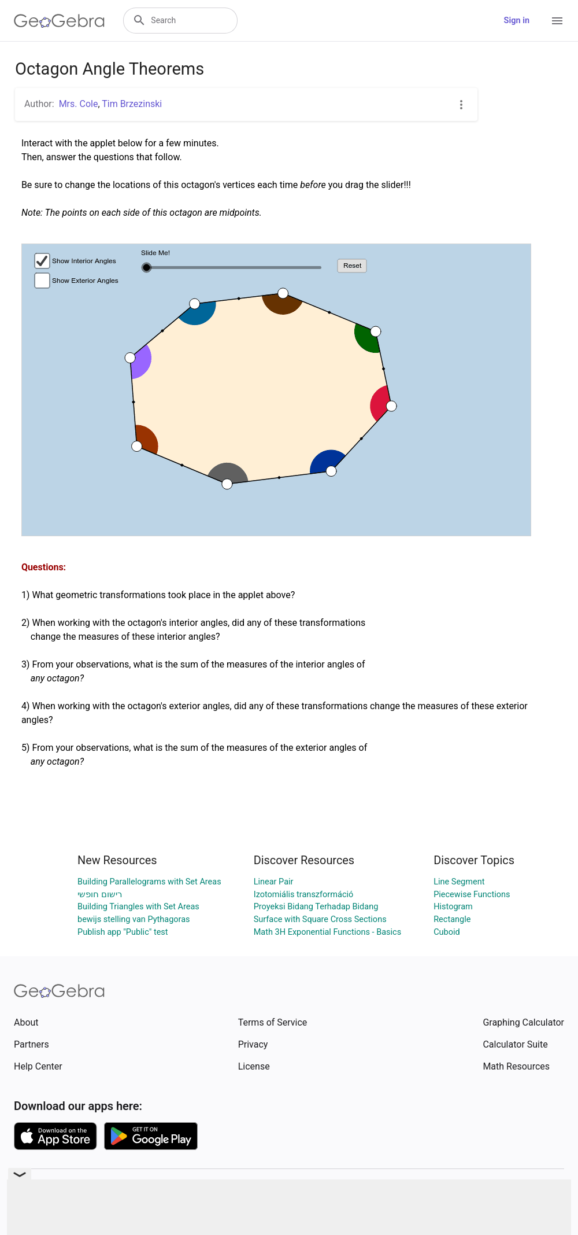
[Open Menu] (557, 21)
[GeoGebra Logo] (59, 21)
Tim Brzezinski (132, 103)
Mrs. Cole (78, 103)
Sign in (516, 20)
